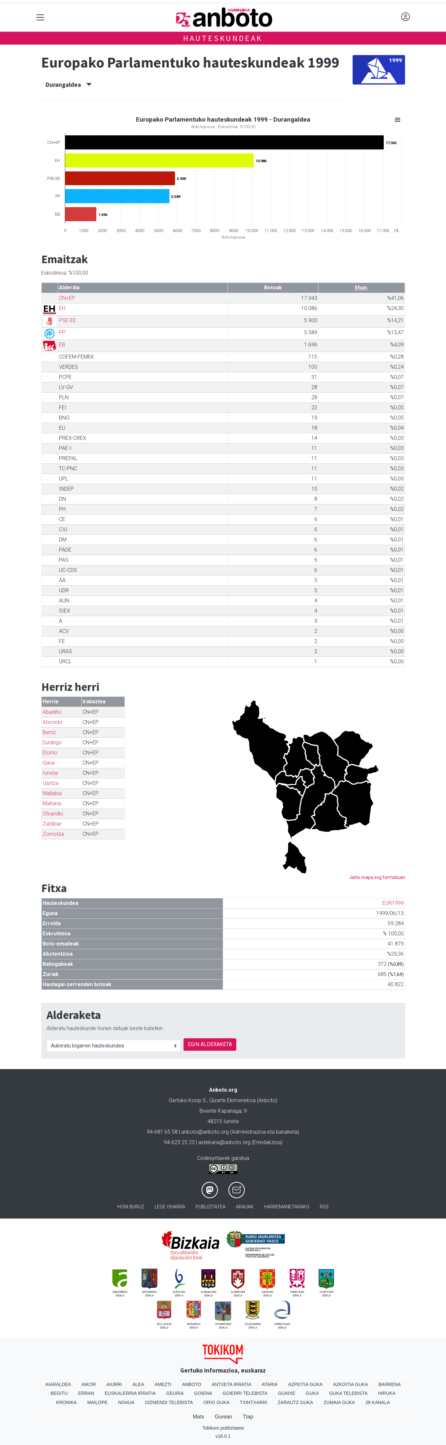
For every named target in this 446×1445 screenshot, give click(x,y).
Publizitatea (210, 1207)
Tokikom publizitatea (222, 1428)
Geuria (175, 1393)
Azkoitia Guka (350, 1384)
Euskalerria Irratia (130, 1393)
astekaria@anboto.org (224, 1142)
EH (62, 308)
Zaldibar (52, 824)
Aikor (89, 1384)
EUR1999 (393, 903)
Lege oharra (170, 1207)
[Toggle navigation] (40, 17)
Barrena (389, 1384)
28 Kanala (377, 1402)
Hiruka (387, 1393)
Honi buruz (130, 1207)
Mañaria (52, 803)
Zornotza (53, 834)
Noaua (126, 1402)
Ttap (248, 1416)
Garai (49, 763)
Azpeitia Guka (305, 1384)
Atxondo (52, 722)
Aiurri (114, 1384)
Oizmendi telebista (169, 1402)
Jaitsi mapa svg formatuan (377, 877)
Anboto (191, 1384)
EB (62, 345)
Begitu (59, 1393)
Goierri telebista (245, 1393)
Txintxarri (253, 1402)
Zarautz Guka (295, 1402)
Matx (198, 1416)
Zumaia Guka (339, 1402)
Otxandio (53, 813)
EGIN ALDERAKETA (210, 1044)
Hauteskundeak (223, 38)
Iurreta (50, 773)
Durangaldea (69, 84)
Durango (52, 742)
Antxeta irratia (231, 1384)
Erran (86, 1393)
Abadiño (52, 712)
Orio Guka (216, 1402)
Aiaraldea (58, 1384)
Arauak (245, 1207)
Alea (138, 1384)
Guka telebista (348, 1393)
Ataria (270, 1384)
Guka (312, 1393)
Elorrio (50, 753)
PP (62, 332)
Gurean (223, 1416)
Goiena (203, 1393)
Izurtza (50, 783)
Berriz (49, 732)
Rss (324, 1207)
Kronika (66, 1402)
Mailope (97, 1402)
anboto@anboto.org (205, 1132)
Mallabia (52, 793)
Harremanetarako (286, 1207)
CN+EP (67, 298)
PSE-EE (67, 320)
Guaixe (286, 1393)
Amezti (163, 1384)
